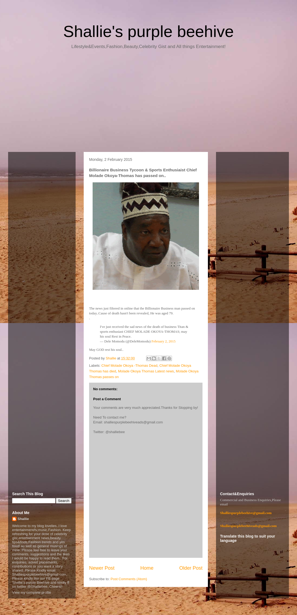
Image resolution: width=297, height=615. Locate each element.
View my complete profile (31, 592)
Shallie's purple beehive (148, 31)
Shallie (23, 519)
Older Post (190, 568)
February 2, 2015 (163, 341)
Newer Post (101, 568)
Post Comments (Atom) (129, 579)
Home (147, 568)
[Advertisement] (148, 102)
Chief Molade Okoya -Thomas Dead (129, 365)
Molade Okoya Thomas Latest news (146, 371)
